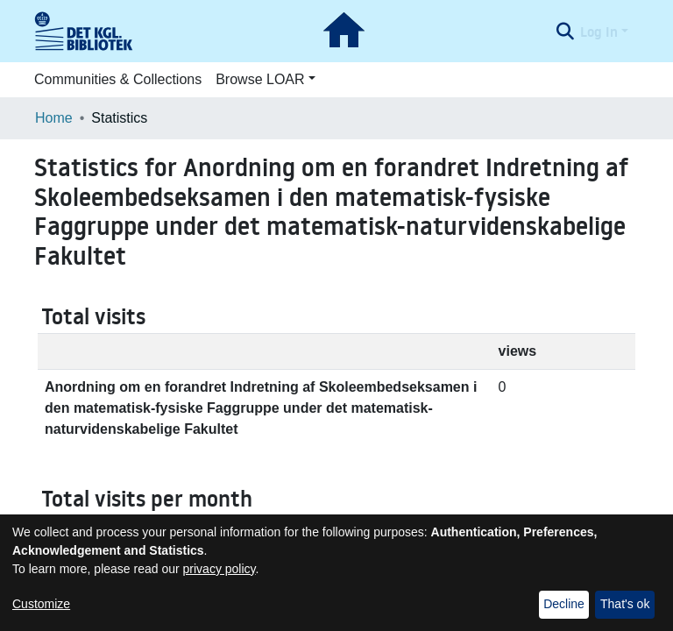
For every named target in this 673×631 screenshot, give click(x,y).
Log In (599, 31)
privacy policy (219, 569)
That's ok (624, 604)
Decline (563, 604)
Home (54, 117)
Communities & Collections (118, 79)
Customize (41, 604)
